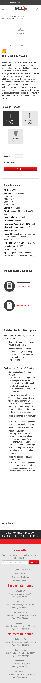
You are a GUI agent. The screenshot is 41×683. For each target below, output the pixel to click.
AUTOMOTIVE (13, 16)
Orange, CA (20, 591)
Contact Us (20, 541)
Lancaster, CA (20, 623)
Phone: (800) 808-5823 (20, 645)
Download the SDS (23, 306)
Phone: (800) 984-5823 (20, 597)
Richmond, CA (20, 639)
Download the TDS (23, 286)
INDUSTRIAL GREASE (8, 18)
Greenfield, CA (20, 650)
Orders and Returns (20, 577)
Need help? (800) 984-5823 (11, 2)
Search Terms (20, 574)
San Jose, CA (20, 671)
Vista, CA (20, 602)
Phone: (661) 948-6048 (20, 629)
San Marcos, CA (20, 612)
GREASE (22, 16)
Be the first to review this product (20, 45)
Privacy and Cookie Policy (20, 570)
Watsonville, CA (20, 661)
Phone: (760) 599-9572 (20, 608)
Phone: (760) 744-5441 (20, 618)
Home (3, 16)
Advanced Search (20, 581)
